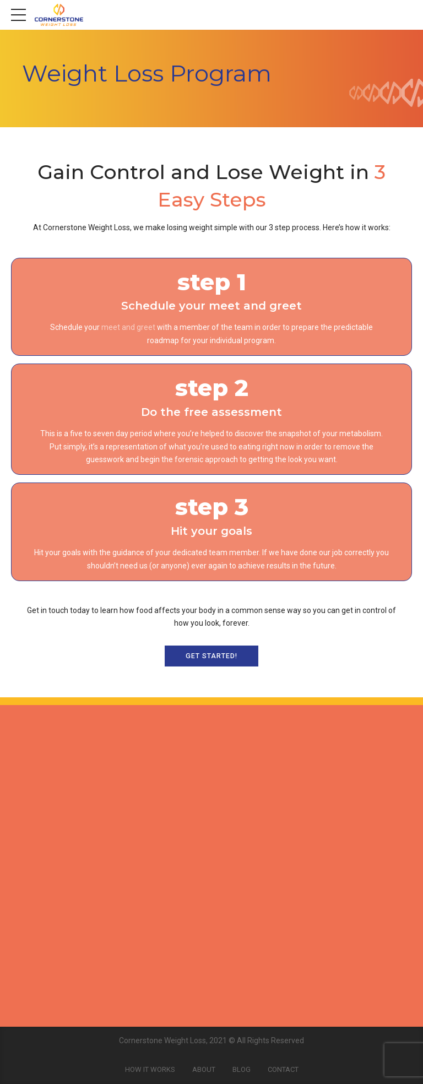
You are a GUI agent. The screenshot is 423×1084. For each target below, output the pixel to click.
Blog (241, 1069)
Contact (283, 1069)
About (203, 1069)
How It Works (150, 1069)
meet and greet (128, 327)
